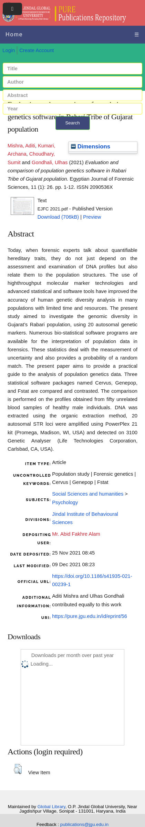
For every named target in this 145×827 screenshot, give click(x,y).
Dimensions (90, 146)
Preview (92, 217)
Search (72, 122)
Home (14, 34)
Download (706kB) (58, 217)
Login (8, 50)
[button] (18, 769)
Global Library (51, 806)
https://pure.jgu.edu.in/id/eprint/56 (89, 616)
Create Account (36, 50)
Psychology (65, 502)
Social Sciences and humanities (87, 494)
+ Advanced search (72, 134)
